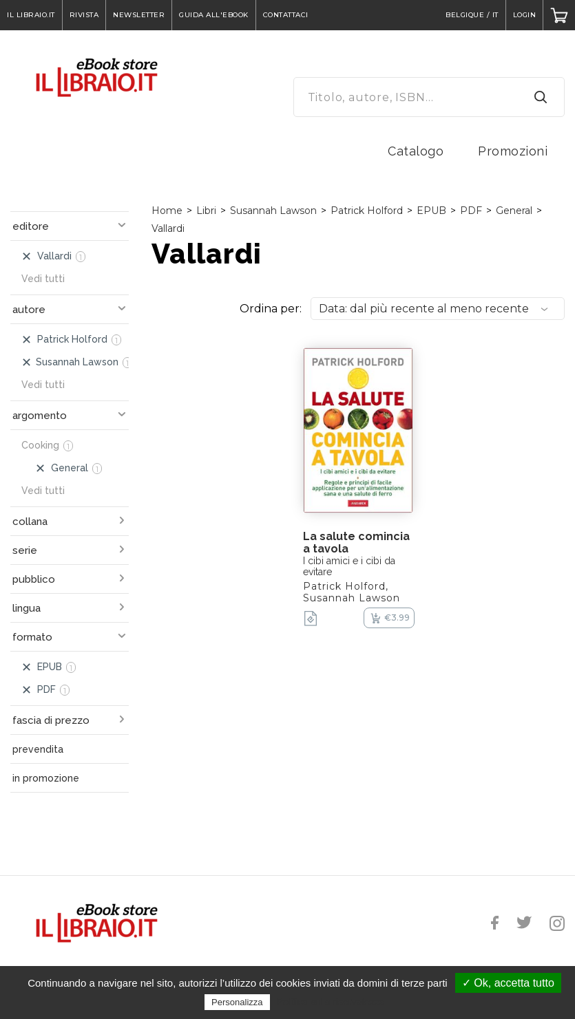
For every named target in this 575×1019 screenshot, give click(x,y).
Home (166, 210)
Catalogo (415, 151)
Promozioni (512, 151)
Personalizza (236, 1002)
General (514, 210)
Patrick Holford (367, 210)
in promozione (45, 778)
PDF (471, 210)
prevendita (37, 749)
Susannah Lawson (273, 210)
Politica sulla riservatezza (331, 1001)
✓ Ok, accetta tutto (508, 983)
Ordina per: (271, 308)
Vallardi (168, 228)
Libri (206, 210)
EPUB (431, 210)
